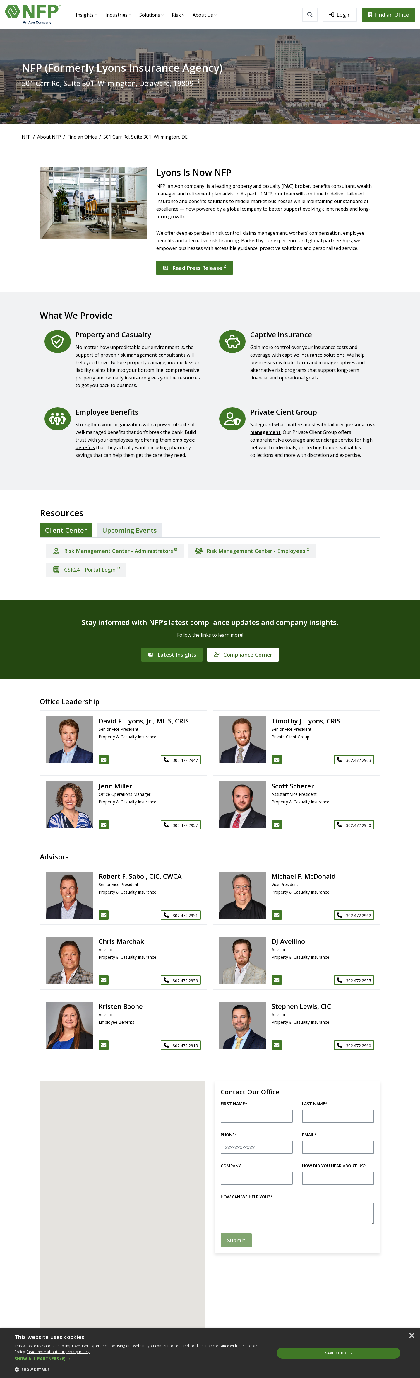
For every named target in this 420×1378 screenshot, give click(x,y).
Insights (85, 15)
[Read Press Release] (194, 268)
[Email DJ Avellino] (277, 980)
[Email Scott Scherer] (277, 824)
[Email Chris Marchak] (104, 980)
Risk (176, 15)
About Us (203, 15)
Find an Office (388, 14)
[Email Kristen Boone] (104, 1045)
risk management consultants (151, 355)
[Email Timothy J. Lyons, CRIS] (277, 759)
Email (309, 1134)
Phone (229, 1134)
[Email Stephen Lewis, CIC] (277, 1045)
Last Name (315, 1103)
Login (340, 14)
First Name (234, 1103)
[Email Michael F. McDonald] (277, 915)
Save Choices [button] (338, 1352)
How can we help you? (246, 1196)
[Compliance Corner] (243, 655)
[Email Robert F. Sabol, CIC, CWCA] (104, 915)
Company (231, 1166)
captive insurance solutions (313, 355)
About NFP (49, 137)
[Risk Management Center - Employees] (252, 551)
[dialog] (210, 1353)
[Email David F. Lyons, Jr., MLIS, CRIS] (104, 759)
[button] (141, 1358)
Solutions (149, 15)
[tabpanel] (210, 558)
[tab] (66, 530)
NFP (26, 137)
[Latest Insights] (172, 655)
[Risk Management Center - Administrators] (115, 551)
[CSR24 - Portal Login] (86, 570)
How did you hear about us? (334, 1166)
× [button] (412, 1336)
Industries (116, 15)
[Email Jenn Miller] (104, 824)
